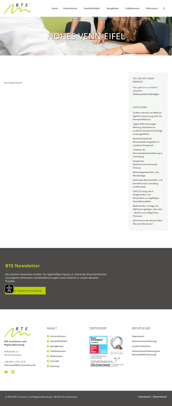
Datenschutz (160, 396)
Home (55, 8)
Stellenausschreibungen (146, 94)
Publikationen (134, 8)
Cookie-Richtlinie (141, 346)
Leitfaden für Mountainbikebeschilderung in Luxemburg (147, 153)
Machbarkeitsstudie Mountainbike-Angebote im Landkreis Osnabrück (146, 142)
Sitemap (54, 366)
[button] (164, 8)
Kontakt (54, 361)
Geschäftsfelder (94, 8)
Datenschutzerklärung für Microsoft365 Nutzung (146, 353)
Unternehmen (72, 8)
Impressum (138, 336)
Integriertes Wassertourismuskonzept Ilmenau (145, 164)
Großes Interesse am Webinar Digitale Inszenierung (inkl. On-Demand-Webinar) (148, 116)
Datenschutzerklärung (144, 341)
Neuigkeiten (115, 8)
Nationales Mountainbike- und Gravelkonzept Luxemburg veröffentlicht (148, 183)
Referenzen (152, 8)
